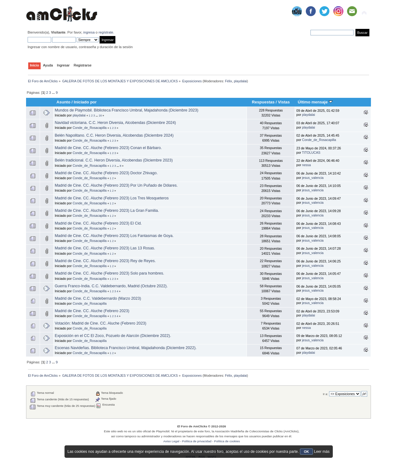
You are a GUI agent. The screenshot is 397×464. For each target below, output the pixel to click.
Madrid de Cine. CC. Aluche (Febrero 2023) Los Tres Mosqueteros (111, 198)
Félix (228, 81)
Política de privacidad (197, 441)
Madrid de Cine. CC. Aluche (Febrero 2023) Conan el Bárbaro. (108, 148)
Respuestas (263, 102)
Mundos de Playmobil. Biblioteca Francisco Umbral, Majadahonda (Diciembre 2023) (126, 110)
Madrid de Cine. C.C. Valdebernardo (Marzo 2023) (98, 298)
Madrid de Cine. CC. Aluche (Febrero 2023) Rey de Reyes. (105, 261)
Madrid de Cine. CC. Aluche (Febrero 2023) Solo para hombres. (109, 273)
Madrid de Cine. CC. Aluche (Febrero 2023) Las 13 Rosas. (105, 248)
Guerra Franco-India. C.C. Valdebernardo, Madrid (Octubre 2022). (111, 286)
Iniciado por (85, 102)
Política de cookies (227, 441)
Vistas (284, 102)
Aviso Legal (171, 441)
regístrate (106, 32)
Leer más (321, 451)
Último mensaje (315, 102)
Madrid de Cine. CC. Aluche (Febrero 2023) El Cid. (98, 223)
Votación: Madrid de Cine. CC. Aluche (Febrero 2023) (100, 323)
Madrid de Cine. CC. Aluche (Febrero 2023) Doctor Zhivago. (106, 173)
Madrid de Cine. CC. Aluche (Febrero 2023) (92, 311)
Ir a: (325, 394)
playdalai (240, 81)
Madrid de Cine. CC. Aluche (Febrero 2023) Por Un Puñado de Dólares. (116, 185)
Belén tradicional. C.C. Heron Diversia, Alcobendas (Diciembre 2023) (113, 160)
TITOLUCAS (311, 152)
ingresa (89, 32)
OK (306, 451)
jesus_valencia (313, 178)
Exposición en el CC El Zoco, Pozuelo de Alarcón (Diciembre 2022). (113, 336)
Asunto (63, 102)
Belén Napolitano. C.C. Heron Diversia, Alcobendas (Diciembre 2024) (114, 135)
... (54, 92)
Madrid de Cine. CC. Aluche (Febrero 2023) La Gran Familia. (107, 210)
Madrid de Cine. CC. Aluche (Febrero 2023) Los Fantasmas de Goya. (114, 236)
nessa (306, 165)
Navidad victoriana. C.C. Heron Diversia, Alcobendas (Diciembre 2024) (115, 123)
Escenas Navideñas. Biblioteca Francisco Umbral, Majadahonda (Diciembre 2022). (125, 348)
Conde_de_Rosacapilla (90, 128)
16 (100, 115)
